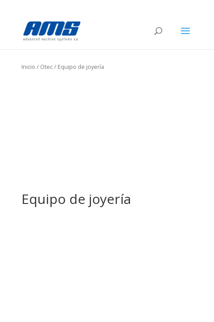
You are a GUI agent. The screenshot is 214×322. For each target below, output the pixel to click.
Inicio (28, 67)
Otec (46, 67)
